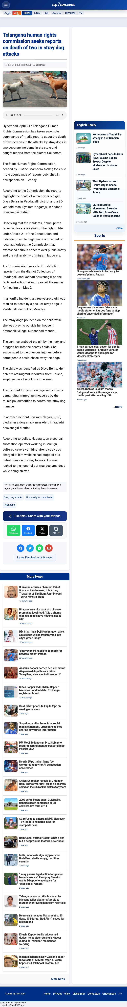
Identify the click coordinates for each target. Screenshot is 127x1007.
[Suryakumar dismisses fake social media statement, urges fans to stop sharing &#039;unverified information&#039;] (99, 300)
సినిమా (37, 13)
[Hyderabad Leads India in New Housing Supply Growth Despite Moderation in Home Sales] (99, 164)
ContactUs (94, 993)
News (27, 13)
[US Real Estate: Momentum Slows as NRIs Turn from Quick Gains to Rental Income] (99, 213)
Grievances (109, 993)
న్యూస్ (7, 13)
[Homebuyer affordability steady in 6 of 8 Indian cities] (99, 141)
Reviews (70, 13)
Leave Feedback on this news (34, 557)
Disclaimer (78, 993)
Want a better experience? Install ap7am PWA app (13, 1003)
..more (119, 228)
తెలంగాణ (56, 13)
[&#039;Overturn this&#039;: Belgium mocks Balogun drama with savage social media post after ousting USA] (99, 381)
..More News (57, 979)
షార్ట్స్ (16, 13)
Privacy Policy (61, 993)
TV (80, 13)
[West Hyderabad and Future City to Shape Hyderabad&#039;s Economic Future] (99, 190)
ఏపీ (46, 13)
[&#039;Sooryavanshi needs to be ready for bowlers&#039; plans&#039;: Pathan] (99, 262)
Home (47, 993)
